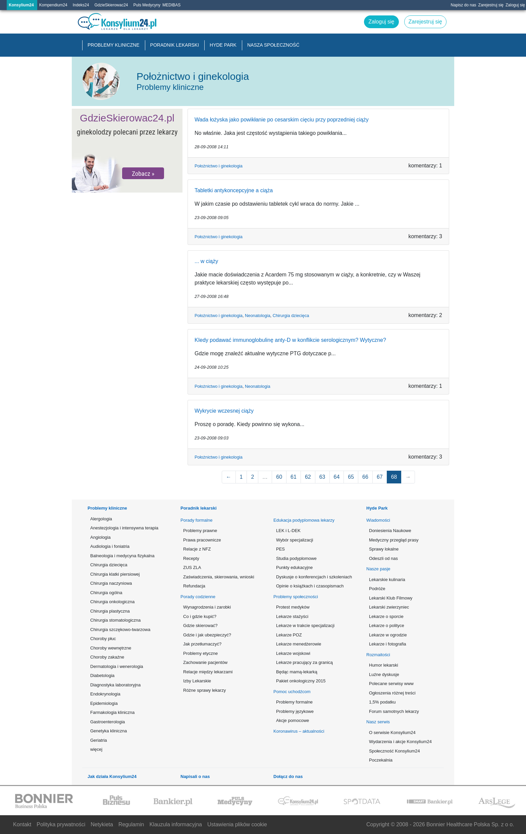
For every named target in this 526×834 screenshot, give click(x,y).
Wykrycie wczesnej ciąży (224, 411)
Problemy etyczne (200, 653)
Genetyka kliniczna (108, 730)
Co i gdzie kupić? (199, 616)
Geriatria (98, 740)
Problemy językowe (295, 711)
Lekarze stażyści (292, 616)
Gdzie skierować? (200, 625)
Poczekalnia (380, 760)
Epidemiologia (104, 703)
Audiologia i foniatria (109, 546)
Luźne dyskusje (384, 674)
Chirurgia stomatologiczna (115, 620)
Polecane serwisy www (391, 683)
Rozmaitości (378, 654)
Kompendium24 (53, 5)
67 (380, 477)
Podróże (377, 588)
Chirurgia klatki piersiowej (115, 574)
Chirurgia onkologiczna (112, 601)
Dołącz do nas (288, 776)
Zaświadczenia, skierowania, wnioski (218, 576)
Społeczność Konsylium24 (394, 750)
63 (322, 477)
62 (308, 477)
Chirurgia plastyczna (110, 611)
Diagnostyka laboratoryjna (115, 684)
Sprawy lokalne (384, 549)
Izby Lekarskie (197, 680)
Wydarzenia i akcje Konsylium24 (400, 741)
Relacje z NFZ (197, 549)
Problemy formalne (294, 702)
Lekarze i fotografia (387, 643)
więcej (96, 749)
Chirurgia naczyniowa (111, 583)
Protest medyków (293, 607)
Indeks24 (81, 5)
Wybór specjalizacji (294, 539)
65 (351, 477)
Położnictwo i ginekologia (219, 165)
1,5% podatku (382, 702)
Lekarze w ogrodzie (388, 634)
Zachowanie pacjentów (205, 662)
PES (280, 549)
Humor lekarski (383, 665)
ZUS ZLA (192, 567)
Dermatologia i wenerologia (116, 666)
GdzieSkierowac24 (111, 5)
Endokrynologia (105, 693)
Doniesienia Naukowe (390, 530)
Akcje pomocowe (292, 720)
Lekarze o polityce (386, 625)
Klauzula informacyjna (175, 824)
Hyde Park (223, 45)
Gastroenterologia (107, 721)
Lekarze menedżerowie (298, 643)
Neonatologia (257, 315)
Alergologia (101, 518)
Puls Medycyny (147, 5)
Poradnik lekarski (174, 45)
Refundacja (194, 585)
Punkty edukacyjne (294, 567)
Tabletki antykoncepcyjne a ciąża (234, 190)
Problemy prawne (200, 530)
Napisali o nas (195, 776)
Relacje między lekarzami (207, 671)
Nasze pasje (378, 568)
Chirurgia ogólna (106, 592)
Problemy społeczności (295, 596)
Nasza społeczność (273, 45)
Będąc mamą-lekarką (296, 671)
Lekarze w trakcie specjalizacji (305, 625)
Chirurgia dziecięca (291, 315)
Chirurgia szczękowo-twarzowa (120, 629)
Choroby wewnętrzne (110, 647)
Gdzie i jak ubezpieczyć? (207, 634)
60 (279, 477)
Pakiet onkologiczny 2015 (300, 680)
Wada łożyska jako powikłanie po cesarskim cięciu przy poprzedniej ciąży (282, 119)
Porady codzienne (197, 596)
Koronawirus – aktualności (298, 731)
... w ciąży (206, 261)
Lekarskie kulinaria (387, 579)
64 (337, 477)
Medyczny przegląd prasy (393, 539)
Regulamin (131, 824)
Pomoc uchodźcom (292, 691)
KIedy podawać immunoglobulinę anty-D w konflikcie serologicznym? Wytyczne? (290, 340)
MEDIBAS (171, 5)
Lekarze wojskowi (293, 653)
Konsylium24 (21, 5)
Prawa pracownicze (202, 539)
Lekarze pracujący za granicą (304, 662)
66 (365, 477)
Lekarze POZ (289, 634)
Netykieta (102, 824)
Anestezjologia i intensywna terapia (124, 527)
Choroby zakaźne (107, 657)
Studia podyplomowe (296, 558)
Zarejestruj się (491, 5)
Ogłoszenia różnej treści (392, 692)
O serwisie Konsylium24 (392, 732)
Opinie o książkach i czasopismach (310, 585)
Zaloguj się (515, 5)
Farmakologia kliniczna (112, 712)
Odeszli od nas (383, 558)
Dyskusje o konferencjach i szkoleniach (313, 576)
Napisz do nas (463, 5)
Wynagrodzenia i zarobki (207, 607)
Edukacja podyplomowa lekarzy (303, 520)
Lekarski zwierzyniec (389, 607)
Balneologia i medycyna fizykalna (122, 555)
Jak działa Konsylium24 (112, 776)
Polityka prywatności (61, 824)
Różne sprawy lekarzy (204, 690)
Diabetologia (102, 675)
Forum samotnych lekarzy (394, 711)
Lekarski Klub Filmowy (390, 598)
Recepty (191, 558)
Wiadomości (378, 520)
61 (294, 477)
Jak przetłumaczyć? (202, 643)
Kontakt (22, 824)
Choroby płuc (103, 638)
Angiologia (100, 537)
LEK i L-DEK (288, 530)
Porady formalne (196, 520)
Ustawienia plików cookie (237, 824)
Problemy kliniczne (114, 45)
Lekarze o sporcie (386, 616)
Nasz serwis (378, 721)
